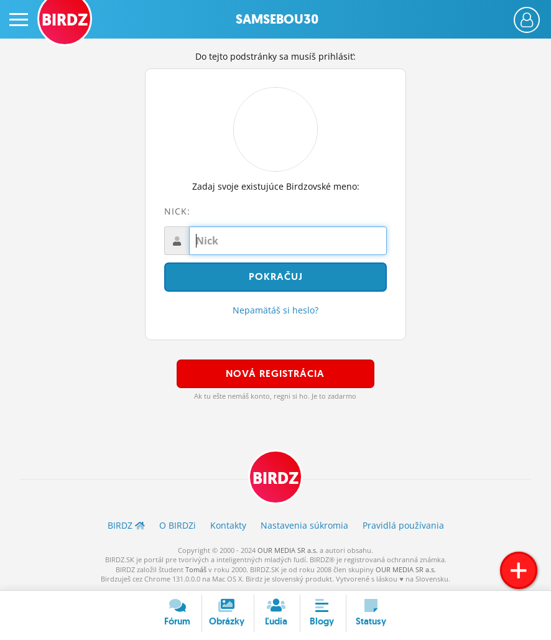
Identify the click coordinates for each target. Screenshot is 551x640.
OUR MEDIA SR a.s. (287, 550)
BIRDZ (275, 478)
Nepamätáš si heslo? (275, 310)
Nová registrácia (275, 373)
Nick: (177, 211)
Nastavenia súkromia (304, 525)
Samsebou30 (277, 19)
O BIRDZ (177, 525)
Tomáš (195, 569)
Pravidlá (403, 525)
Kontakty (228, 525)
